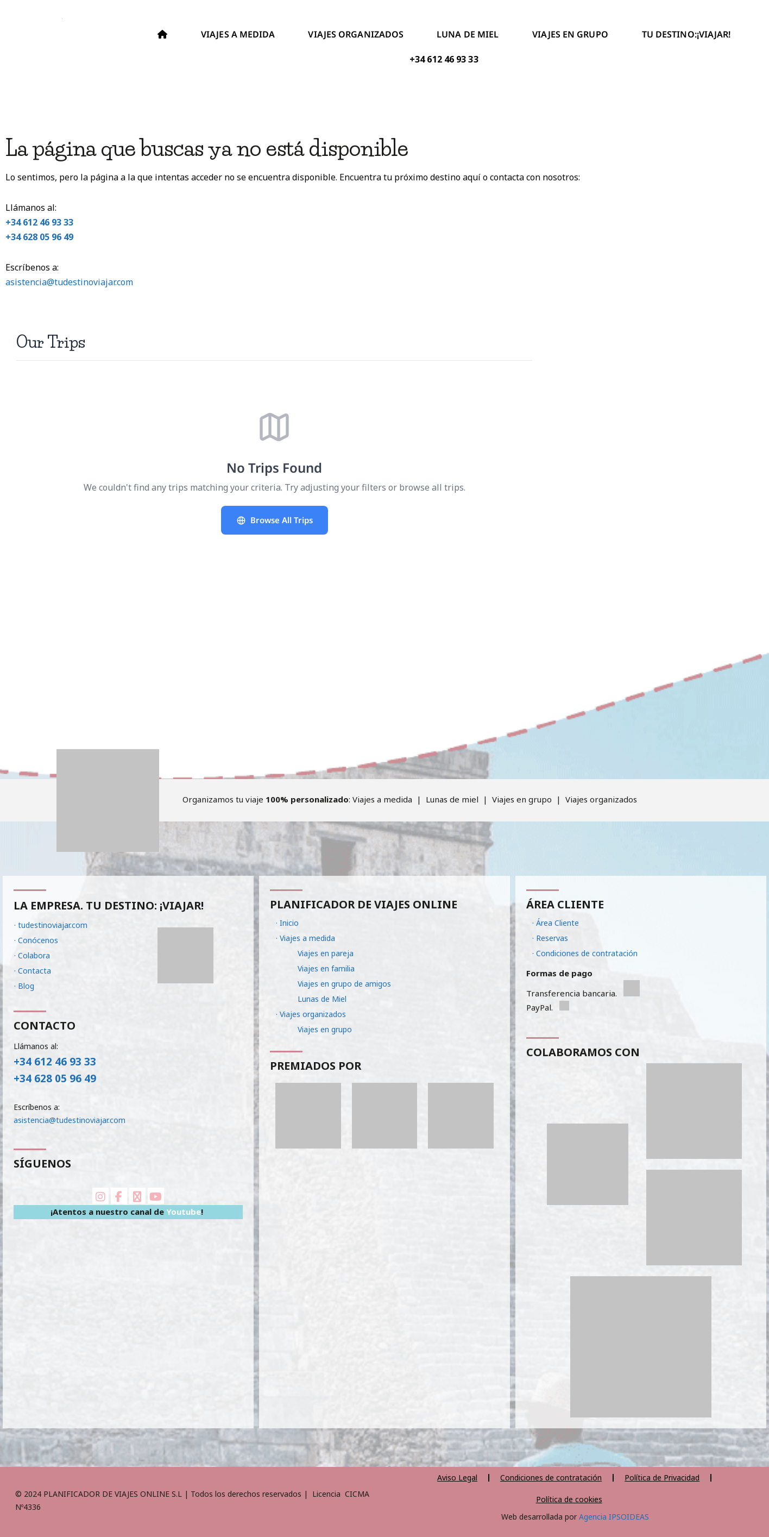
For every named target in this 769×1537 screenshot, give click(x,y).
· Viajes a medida (305, 938)
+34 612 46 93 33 (39, 222)
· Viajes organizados (311, 1014)
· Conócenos (36, 940)
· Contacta (32, 970)
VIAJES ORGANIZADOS (356, 34)
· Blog (24, 986)
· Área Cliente (555, 923)
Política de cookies (569, 1499)
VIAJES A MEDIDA (238, 34)
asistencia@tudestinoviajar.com (69, 282)
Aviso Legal (457, 1477)
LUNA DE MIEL (468, 34)
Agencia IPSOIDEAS (613, 1516)
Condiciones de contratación (551, 1477)
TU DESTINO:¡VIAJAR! (686, 34)
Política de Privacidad (662, 1477)
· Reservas (550, 938)
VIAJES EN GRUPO (570, 34)
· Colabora (32, 955)
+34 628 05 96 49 (39, 237)
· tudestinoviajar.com (50, 925)
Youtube (183, 1211)
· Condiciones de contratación (585, 953)
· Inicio (287, 923)
